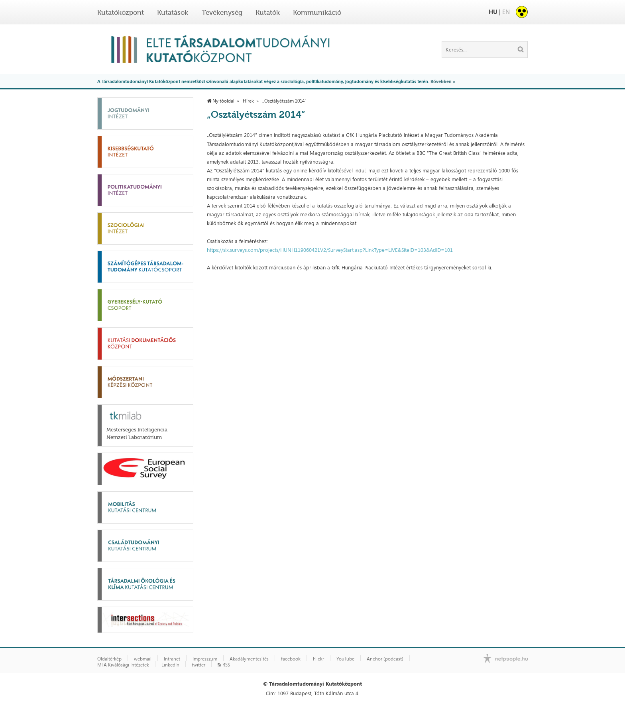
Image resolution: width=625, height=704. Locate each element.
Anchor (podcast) (385, 659)
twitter (198, 665)
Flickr (318, 659)
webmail (142, 659)
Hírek (248, 101)
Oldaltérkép (109, 659)
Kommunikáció (317, 12)
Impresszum (205, 659)
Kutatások (172, 12)
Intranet (172, 659)
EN (506, 12)
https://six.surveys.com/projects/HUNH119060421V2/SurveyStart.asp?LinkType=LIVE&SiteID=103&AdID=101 (330, 249)
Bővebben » (442, 81)
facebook (291, 659)
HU (493, 12)
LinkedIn (170, 665)
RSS (224, 665)
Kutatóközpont (120, 12)
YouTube (345, 659)
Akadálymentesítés (249, 659)
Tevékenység (222, 12)
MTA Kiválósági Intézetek (123, 665)
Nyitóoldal (220, 101)
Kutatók (268, 12)
